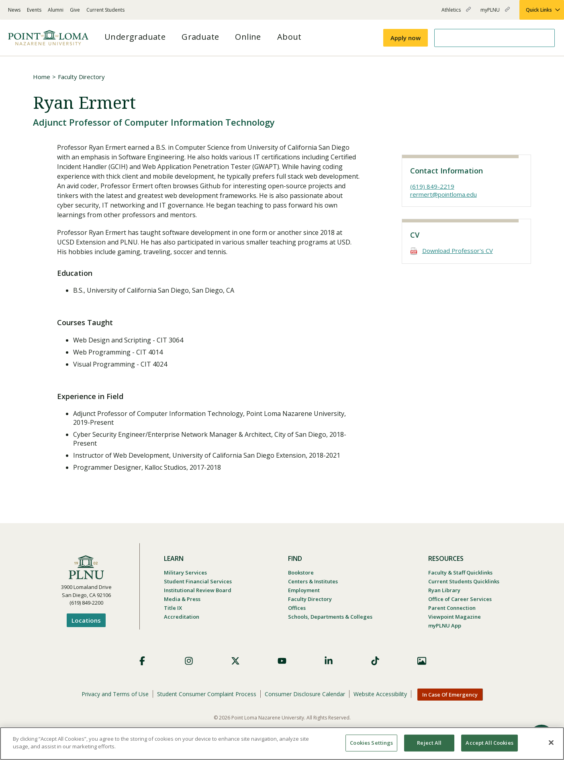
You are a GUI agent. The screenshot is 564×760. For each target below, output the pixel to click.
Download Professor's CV (457, 251)
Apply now (405, 38)
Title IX (173, 607)
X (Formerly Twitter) (235, 661)
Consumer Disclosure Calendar (305, 694)
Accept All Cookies (489, 742)
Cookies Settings (371, 742)
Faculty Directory (81, 77)
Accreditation (181, 616)
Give (75, 9)
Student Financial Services (198, 581)
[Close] (551, 742)
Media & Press (182, 599)
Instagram (189, 661)
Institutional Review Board (197, 590)
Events (34, 9)
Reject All (429, 742)
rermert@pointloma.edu (443, 194)
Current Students (105, 9)
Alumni (55, 9)
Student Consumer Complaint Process (206, 694)
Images (422, 661)
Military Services (185, 572)
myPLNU (495, 13)
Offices (297, 607)
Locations (86, 620)
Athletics (456, 13)
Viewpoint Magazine (454, 616)
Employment (304, 590)
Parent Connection (452, 607)
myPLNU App (444, 625)
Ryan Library (444, 590)
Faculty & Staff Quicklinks (460, 572)
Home (41, 77)
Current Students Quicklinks (463, 581)
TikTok (375, 661)
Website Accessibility (380, 694)
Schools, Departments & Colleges (330, 616)
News (14, 9)
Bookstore (301, 572)
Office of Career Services (460, 599)
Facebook (142, 661)
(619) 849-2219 (432, 186)
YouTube (282, 661)
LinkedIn (328, 661)
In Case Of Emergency (450, 694)
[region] (282, 743)
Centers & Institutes (313, 581)
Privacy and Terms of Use (115, 694)
